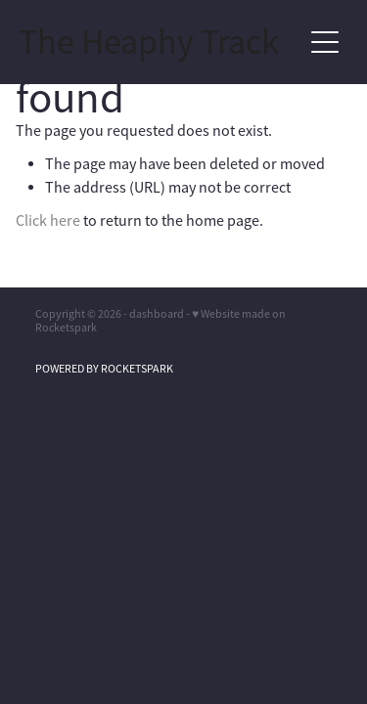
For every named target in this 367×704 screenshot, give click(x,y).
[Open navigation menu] (324, 42)
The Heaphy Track (149, 42)
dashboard (156, 314)
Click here (48, 221)
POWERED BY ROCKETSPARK (104, 368)
